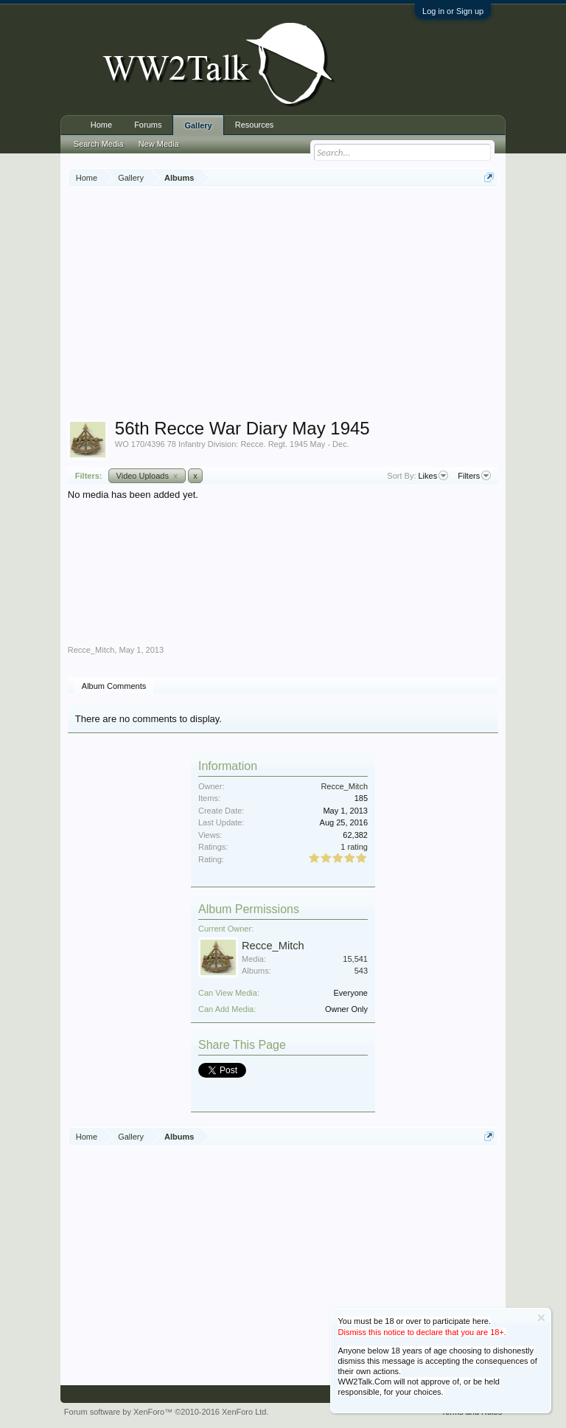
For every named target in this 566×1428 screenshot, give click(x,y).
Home (101, 124)
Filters (474, 476)
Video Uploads (147, 475)
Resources (254, 124)
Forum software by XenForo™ (166, 1411)
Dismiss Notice (541, 1317)
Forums (147, 124)
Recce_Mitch (91, 649)
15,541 (355, 958)
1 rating (354, 846)
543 (361, 970)
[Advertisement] (317, 305)
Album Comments (114, 686)
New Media (159, 143)
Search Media (99, 143)
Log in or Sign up (452, 11)
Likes (434, 476)
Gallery (198, 125)
